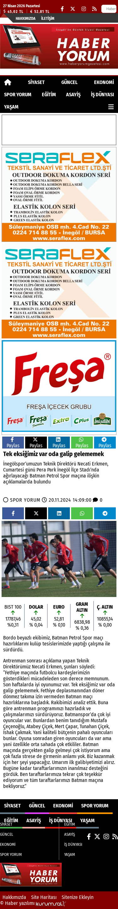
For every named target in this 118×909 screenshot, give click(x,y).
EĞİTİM (49, 95)
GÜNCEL (69, 82)
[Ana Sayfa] (7, 82)
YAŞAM (11, 107)
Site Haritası (44, 897)
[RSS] (94, 9)
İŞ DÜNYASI (102, 95)
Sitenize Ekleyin (77, 897)
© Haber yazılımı (33, 903)
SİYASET (36, 82)
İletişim (47, 18)
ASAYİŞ (73, 95)
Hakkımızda (26, 18)
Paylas (13, 443)
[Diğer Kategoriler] (111, 107)
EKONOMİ (104, 82)
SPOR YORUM (17, 95)
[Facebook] (62, 9)
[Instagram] (83, 9)
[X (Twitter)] (72, 9)
